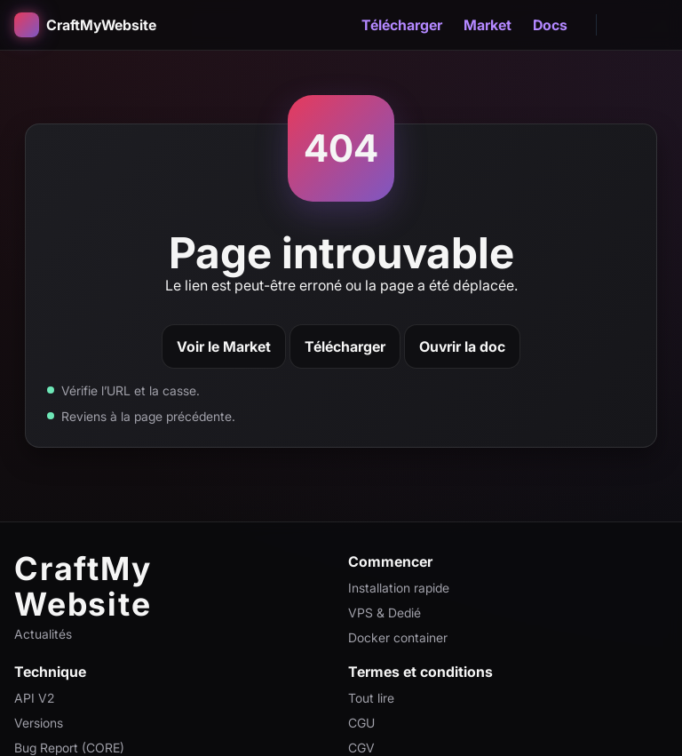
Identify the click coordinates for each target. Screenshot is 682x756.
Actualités (43, 633)
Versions (38, 722)
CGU (361, 722)
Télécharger (401, 25)
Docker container (398, 637)
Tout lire (371, 697)
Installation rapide (398, 587)
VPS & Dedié (384, 612)
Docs (550, 25)
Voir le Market (224, 346)
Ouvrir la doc (462, 346)
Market (488, 25)
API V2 (34, 697)
